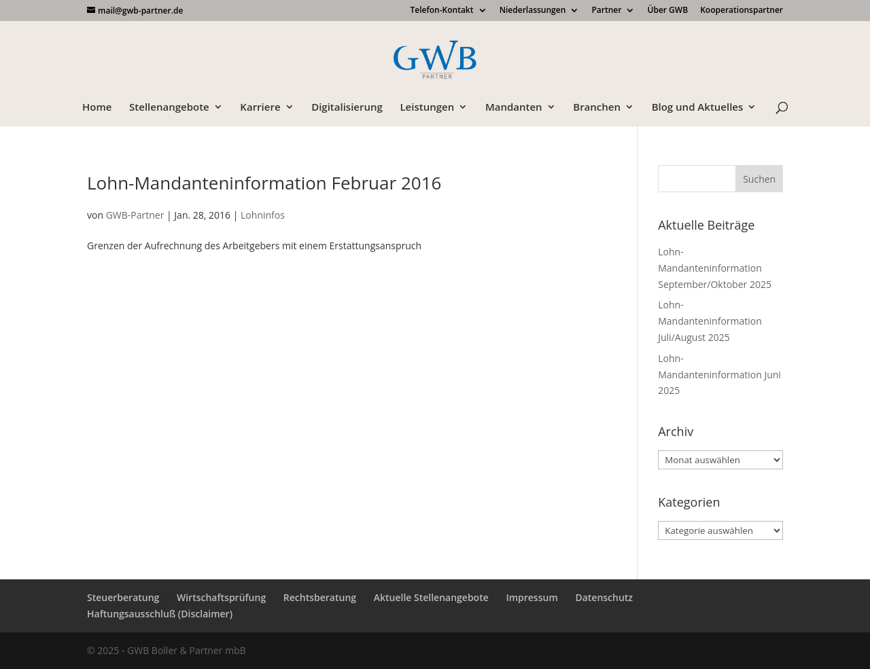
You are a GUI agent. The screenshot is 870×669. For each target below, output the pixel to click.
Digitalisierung (347, 107)
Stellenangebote (169, 107)
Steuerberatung (123, 597)
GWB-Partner (135, 215)
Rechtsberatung (319, 597)
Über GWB (668, 11)
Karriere (260, 107)
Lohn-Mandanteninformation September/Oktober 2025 (714, 268)
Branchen (597, 107)
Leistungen (427, 107)
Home (96, 107)
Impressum (531, 597)
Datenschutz (604, 597)
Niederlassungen (533, 11)
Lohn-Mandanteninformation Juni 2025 (719, 374)
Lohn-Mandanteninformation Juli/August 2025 (710, 321)
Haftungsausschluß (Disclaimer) (159, 613)
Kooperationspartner (741, 11)
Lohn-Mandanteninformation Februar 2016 (264, 182)
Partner (606, 11)
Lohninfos (263, 215)
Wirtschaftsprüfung (221, 597)
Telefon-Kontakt (441, 11)
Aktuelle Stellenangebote (431, 597)
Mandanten (513, 107)
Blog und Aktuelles (698, 107)
